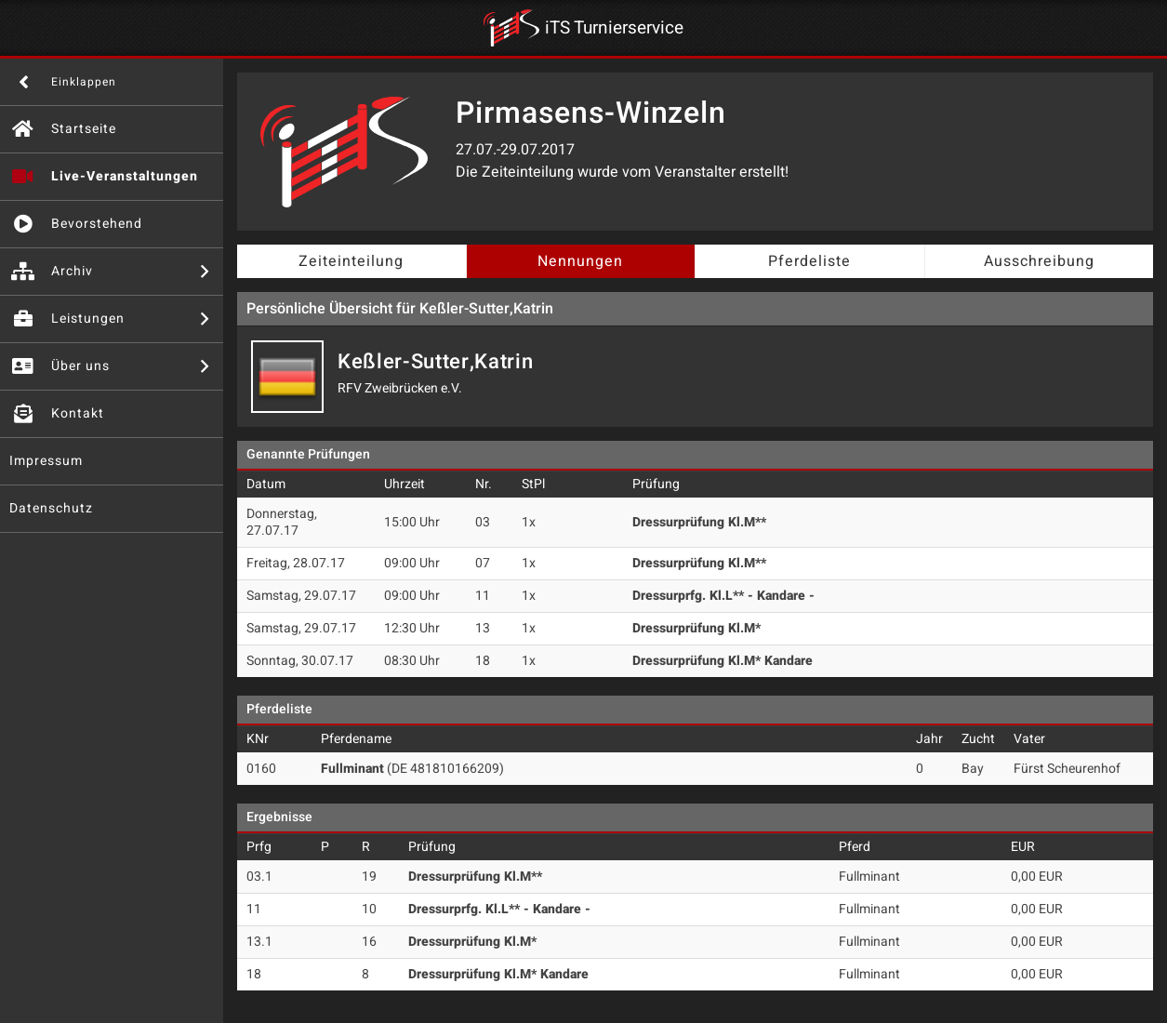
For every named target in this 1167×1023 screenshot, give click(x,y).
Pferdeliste (809, 261)
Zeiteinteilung (351, 261)
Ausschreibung (1039, 261)
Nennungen (580, 261)
